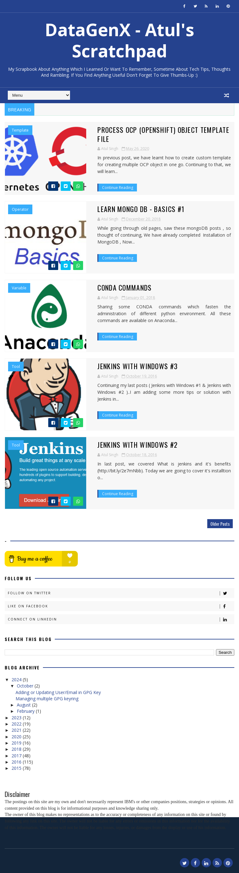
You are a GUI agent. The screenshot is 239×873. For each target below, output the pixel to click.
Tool (16, 366)
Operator (20, 208)
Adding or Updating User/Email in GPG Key (58, 691)
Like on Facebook (121, 605)
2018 (17, 748)
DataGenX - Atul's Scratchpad (119, 40)
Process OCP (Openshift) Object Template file (151, 130)
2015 (17, 767)
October (26, 685)
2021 (17, 729)
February (26, 710)
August (24, 704)
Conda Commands (106, 287)
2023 (17, 717)
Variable (19, 287)
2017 (17, 755)
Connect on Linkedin (121, 618)
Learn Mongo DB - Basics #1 (122, 208)
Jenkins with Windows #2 (119, 444)
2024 (17, 679)
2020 (17, 736)
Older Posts (220, 523)
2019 (17, 742)
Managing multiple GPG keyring (47, 698)
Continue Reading (99, 171)
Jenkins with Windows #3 (119, 365)
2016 (17, 761)
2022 (17, 723)
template (20, 130)
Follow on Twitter (121, 592)
